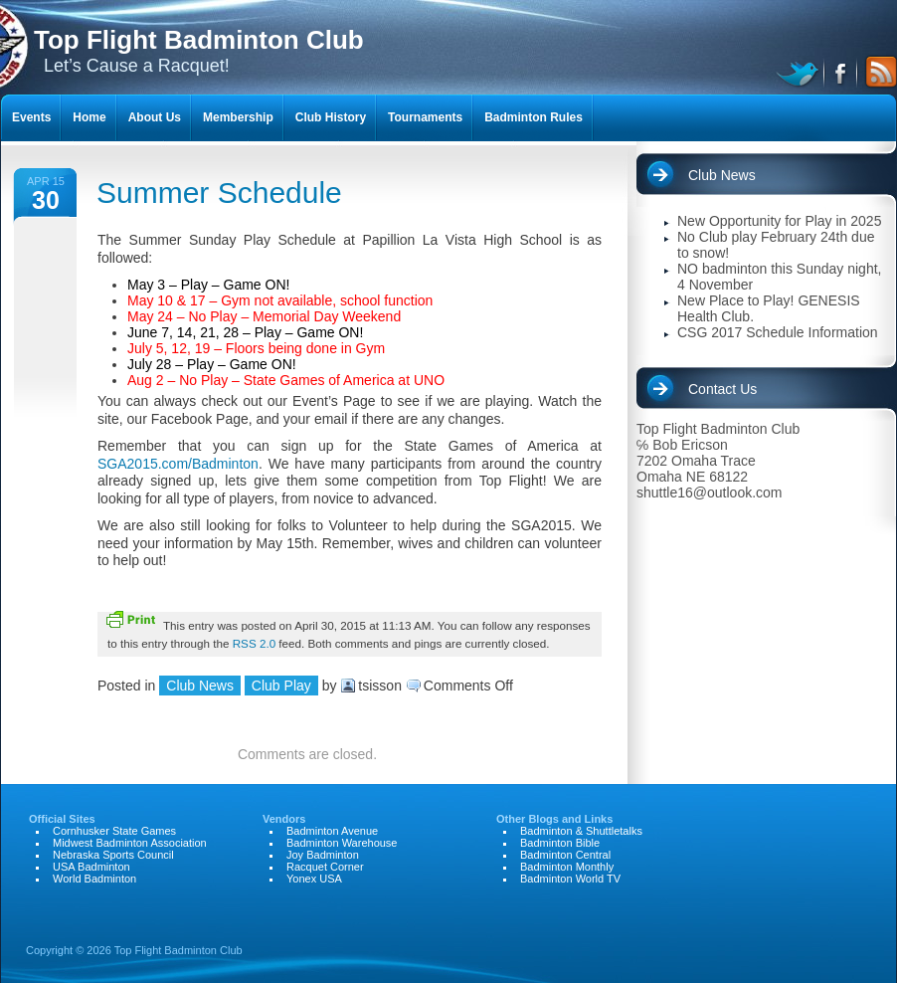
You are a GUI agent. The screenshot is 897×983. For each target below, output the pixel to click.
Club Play (281, 685)
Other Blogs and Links (554, 819)
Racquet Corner (325, 867)
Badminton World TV (570, 879)
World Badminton (94, 879)
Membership (238, 117)
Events (31, 117)
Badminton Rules (533, 117)
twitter (800, 72)
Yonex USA (314, 879)
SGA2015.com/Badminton (178, 464)
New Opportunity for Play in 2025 (779, 221)
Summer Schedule (219, 192)
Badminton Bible (560, 843)
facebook (841, 72)
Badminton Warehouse (342, 843)
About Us (154, 117)
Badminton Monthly (567, 867)
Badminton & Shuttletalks (581, 831)
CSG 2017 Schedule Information (777, 332)
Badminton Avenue (332, 831)
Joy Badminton (322, 855)
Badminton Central (565, 855)
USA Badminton (91, 867)
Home (89, 117)
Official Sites (62, 819)
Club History (330, 117)
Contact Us (722, 389)
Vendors (284, 819)
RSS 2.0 (254, 643)
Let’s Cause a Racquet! (199, 50)
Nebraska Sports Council (113, 855)
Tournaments (425, 117)
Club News (200, 685)
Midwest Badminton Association (130, 843)
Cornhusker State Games (114, 831)
